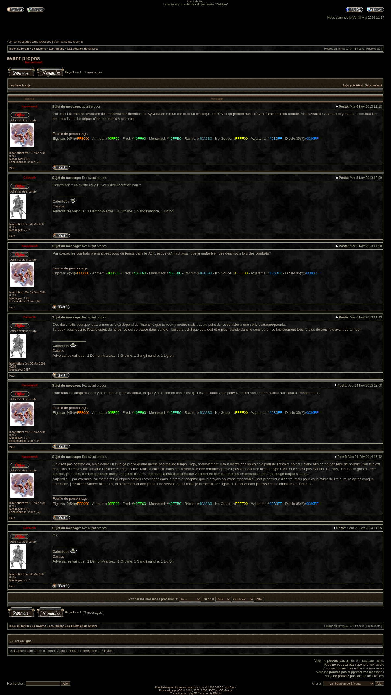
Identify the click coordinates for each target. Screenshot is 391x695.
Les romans (56, 48)
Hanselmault (34, 62)
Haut (12, 167)
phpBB (178, 690)
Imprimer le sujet (20, 85)
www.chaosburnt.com (191, 687)
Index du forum (19, 48)
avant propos (23, 58)
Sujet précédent (353, 85)
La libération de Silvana (82, 48)
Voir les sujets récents (68, 41)
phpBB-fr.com (197, 693)
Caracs (58, 206)
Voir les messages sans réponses (29, 41)
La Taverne (39, 48)
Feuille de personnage (70, 134)
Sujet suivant (373, 85)
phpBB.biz (215, 693)
